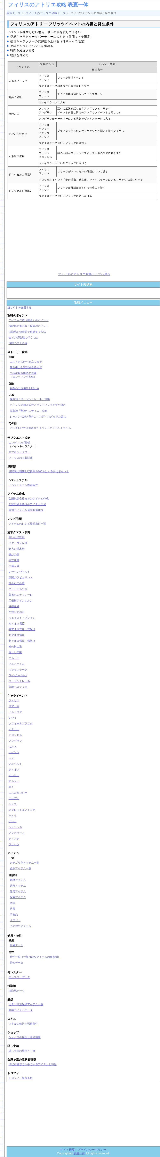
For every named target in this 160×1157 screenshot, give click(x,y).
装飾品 (14, 914)
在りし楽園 (15, 652)
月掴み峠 (14, 606)
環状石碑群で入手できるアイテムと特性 (33, 1064)
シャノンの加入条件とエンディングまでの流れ (38, 416)
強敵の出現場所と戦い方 (24, 388)
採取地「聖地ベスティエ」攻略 (28, 410)
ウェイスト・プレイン (22, 617)
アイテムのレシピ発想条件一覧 (27, 523)
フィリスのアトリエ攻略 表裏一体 (48, 4)
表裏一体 (79, 1153)
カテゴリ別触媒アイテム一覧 (26, 1004)
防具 (12, 908)
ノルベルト (15, 763)
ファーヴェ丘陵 (18, 542)
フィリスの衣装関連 (21, 457)
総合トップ (14, 13)
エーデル (14, 798)
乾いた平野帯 (17, 537)
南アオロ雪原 (17, 623)
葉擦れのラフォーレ (21, 594)
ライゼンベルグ (18, 675)
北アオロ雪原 (17, 635)
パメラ (13, 815)
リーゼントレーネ (19, 681)
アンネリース (17, 832)
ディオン (14, 769)
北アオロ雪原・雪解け (22, 640)
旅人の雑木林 (17, 548)
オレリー (14, 775)
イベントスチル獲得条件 (23, 484)
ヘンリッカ (15, 827)
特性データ (16, 962)
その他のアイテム (20, 926)
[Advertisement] (42, 235)
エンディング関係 (19, 442)
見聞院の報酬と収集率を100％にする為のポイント (39, 471)
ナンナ (13, 821)
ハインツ (14, 752)
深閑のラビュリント (21, 577)
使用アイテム (18, 891)
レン (11, 758)
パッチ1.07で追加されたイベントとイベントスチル (40, 428)
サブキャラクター (19, 452)
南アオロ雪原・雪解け (22, 629)
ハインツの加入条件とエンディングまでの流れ (38, 405)
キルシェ (14, 781)
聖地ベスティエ (18, 686)
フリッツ (14, 844)
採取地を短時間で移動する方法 (27, 331)
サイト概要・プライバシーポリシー (83, 1149)
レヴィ (13, 717)
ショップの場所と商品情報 (25, 1037)
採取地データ (17, 990)
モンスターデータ (19, 977)
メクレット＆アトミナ (22, 809)
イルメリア (15, 711)
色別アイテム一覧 (20, 868)
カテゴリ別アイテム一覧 (24, 862)
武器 (12, 903)
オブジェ (15, 920)
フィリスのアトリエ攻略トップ (46, 13)
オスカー (14, 729)
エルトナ (14, 658)
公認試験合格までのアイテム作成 (29, 498)
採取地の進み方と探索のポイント (29, 326)
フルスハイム (17, 663)
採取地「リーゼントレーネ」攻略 (30, 399)
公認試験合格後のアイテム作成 (27, 504)
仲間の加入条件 (18, 343)
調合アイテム (18, 885)
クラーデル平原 (18, 589)
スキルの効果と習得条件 (23, 1023)
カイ (11, 786)
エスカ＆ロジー (18, 792)
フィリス (14, 700)
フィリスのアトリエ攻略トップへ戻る (84, 274)
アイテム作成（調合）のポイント (29, 320)
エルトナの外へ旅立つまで (26, 361)
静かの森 (14, 554)
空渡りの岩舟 (17, 612)
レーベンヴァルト (19, 571)
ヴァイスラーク (18, 669)
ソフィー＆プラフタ (21, 723)
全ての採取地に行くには (23, 337)
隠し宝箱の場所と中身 (22, 1050)
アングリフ (15, 740)
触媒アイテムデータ (21, 1010)
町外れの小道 (17, 583)
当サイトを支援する (19, 307)
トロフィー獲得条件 (21, 1077)
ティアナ (14, 838)
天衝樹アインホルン (21, 600)
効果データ (16, 945)
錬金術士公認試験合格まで (26, 367)
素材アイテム (18, 879)
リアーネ (14, 706)
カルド (13, 746)
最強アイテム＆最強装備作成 (26, 510)
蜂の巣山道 (15, 646)
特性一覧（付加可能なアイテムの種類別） (35, 956)
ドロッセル (15, 735)
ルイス (13, 804)
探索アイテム (18, 897)
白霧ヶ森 (14, 565)
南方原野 (14, 560)
